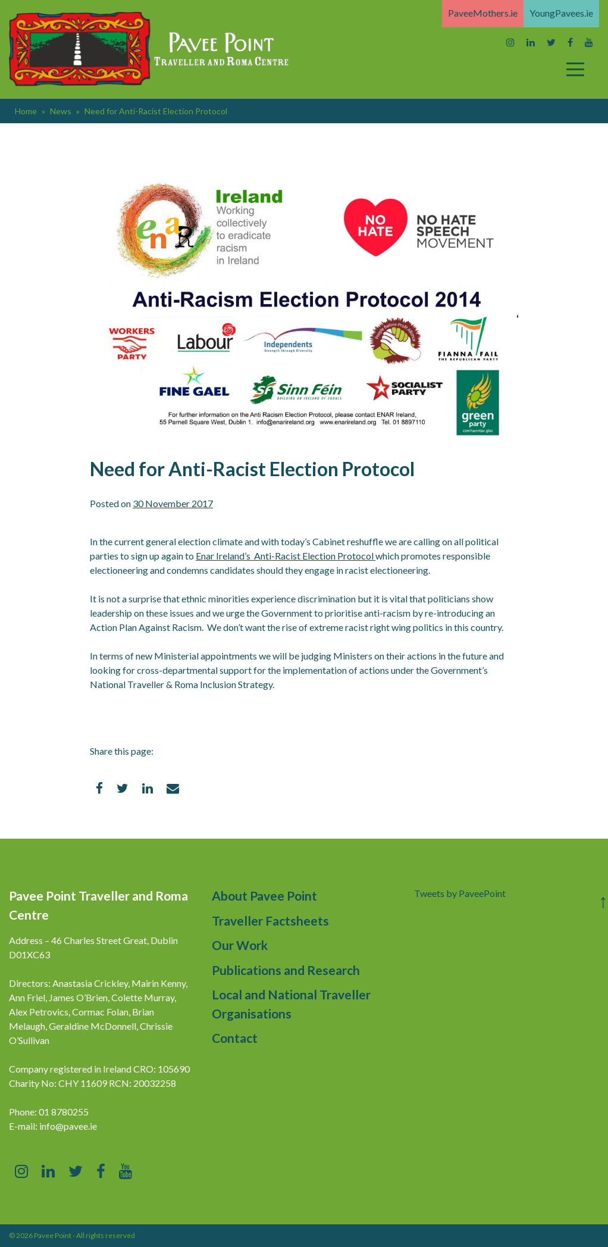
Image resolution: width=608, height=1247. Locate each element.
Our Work (240, 944)
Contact (235, 1037)
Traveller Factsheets (270, 920)
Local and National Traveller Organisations (291, 1004)
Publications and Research (286, 969)
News (60, 111)
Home (26, 111)
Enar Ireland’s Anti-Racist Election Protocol (285, 555)
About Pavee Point (264, 895)
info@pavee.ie (68, 1126)
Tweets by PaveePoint (460, 893)
